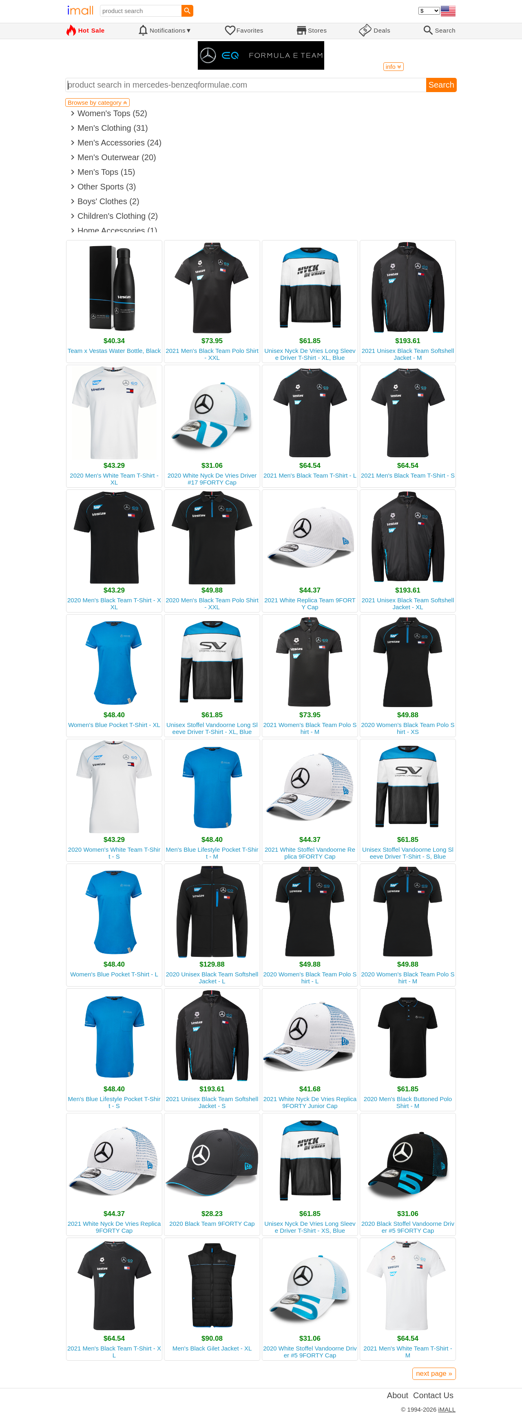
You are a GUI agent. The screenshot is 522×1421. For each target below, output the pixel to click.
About (397, 1395)
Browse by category (97, 102)
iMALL (447, 1409)
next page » (434, 1373)
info (393, 66)
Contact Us (433, 1395)
